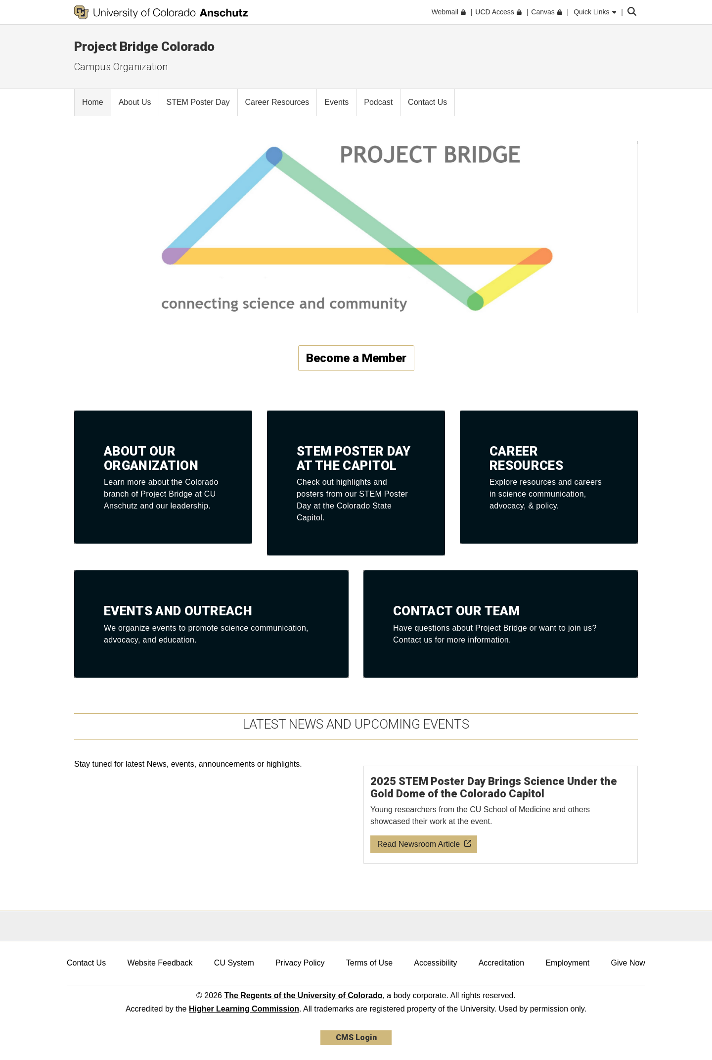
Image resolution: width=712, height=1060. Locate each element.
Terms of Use (369, 963)
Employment (567, 963)
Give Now (628, 963)
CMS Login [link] (356, 1037)
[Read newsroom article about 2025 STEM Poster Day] (501, 814)
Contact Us (86, 963)
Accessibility (435, 963)
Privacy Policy (300, 963)
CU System (234, 963)
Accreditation (502, 963)
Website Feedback (159, 963)
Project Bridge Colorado (144, 46)
